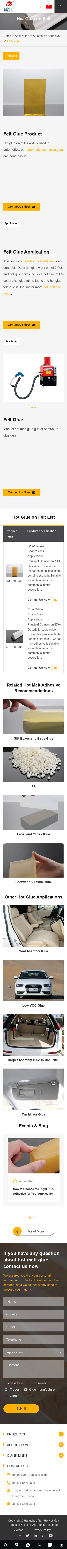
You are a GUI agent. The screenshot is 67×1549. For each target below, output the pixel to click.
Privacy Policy (42, 1530)
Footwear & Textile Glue (33, 882)
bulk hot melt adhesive (39, 261)
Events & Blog (33, 1125)
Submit (21, 1408)
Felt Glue (13, 40)
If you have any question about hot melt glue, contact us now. (31, 1260)
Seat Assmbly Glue (33, 951)
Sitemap (18, 1530)
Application (22, 35)
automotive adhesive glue (44, 150)
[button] (32, 407)
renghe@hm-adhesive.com (29, 1474)
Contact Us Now (21, 206)
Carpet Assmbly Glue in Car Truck (33, 1060)
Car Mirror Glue (33, 1114)
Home (7, 35)
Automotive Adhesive (46, 35)
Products (16, 1434)
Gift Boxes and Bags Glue (33, 738)
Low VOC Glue (33, 1005)
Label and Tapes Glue (33, 834)
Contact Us (17, 1466)
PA (33, 786)
